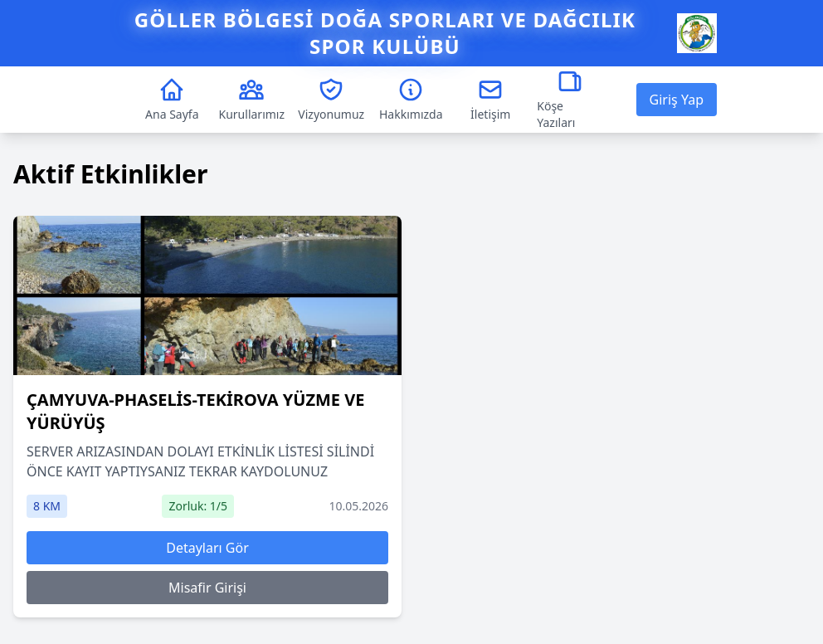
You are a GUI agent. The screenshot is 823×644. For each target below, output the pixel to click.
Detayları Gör (207, 548)
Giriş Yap (677, 99)
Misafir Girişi (207, 587)
